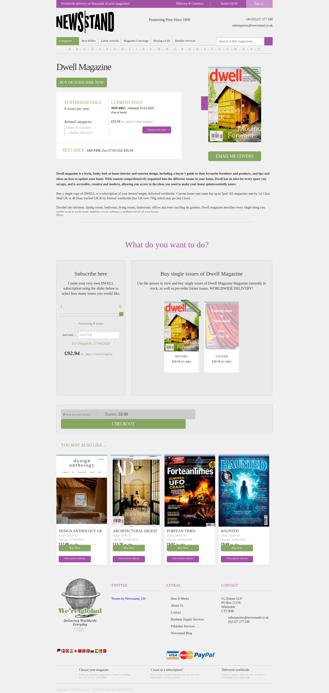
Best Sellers (89, 40)
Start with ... (69, 335)
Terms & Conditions (104, 679)
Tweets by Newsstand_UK (128, 589)
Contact (176, 603)
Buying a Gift (162, 40)
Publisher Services (183, 616)
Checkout (237, 414)
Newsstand (83, 679)
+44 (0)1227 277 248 (259, 19)
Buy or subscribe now (82, 82)
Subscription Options (69, 549)
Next (204, 103)
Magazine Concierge (136, 40)
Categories (65, 40)
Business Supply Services (187, 609)
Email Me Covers (234, 156)
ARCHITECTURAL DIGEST (135, 521)
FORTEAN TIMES (181, 521)
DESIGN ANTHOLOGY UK (80, 521)
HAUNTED (230, 521)
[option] (234, 104)
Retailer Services (186, 40)
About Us (177, 596)
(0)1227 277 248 (238, 612)
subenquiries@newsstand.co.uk (252, 25)
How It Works (180, 589)
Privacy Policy (126, 679)
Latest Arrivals (110, 40)
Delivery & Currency (190, 3)
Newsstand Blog (181, 623)
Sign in (258, 3)
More (59, 215)
